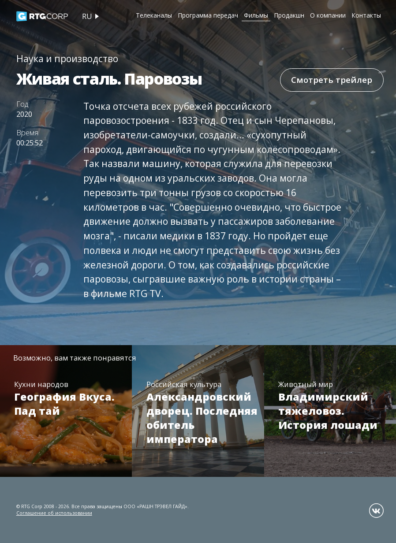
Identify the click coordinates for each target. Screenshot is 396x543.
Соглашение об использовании (54, 513)
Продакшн (289, 15)
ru (87, 16)
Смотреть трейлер (331, 79)
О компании (328, 15)
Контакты (366, 15)
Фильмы (256, 15)
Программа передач (208, 15)
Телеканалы (154, 15)
